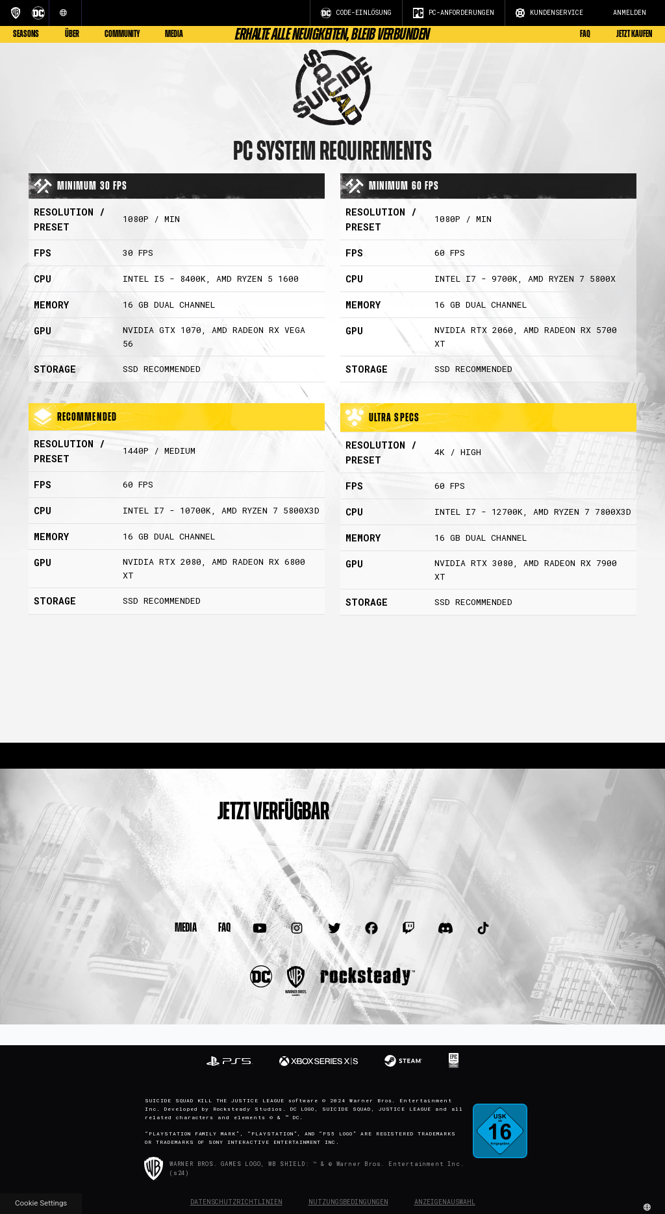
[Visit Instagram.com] (297, 928)
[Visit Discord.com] (446, 928)
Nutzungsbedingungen (348, 1202)
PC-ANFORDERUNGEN (453, 13)
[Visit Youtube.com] (260, 928)
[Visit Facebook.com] (371, 928)
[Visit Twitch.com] (409, 928)
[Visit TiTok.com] (483, 928)
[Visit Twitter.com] (334, 928)
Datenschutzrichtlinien (236, 1202)
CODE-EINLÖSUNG (356, 13)
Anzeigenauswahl (444, 1202)
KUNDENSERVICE (549, 13)
